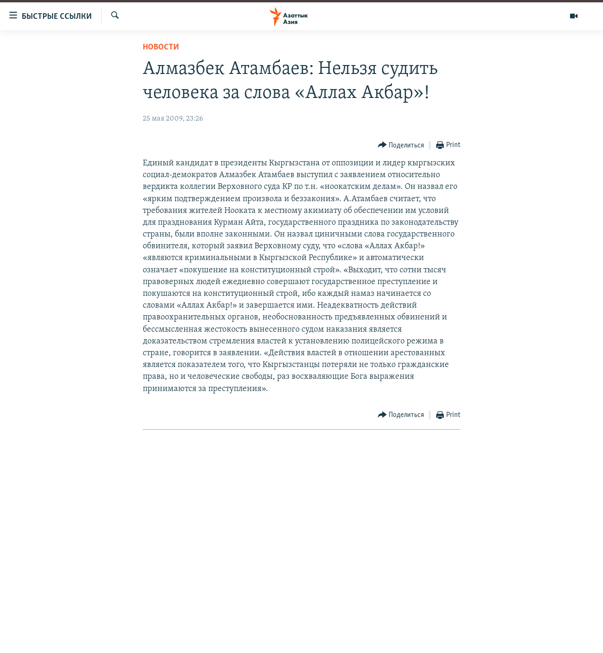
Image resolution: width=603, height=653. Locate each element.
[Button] (401, 145)
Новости (161, 47)
